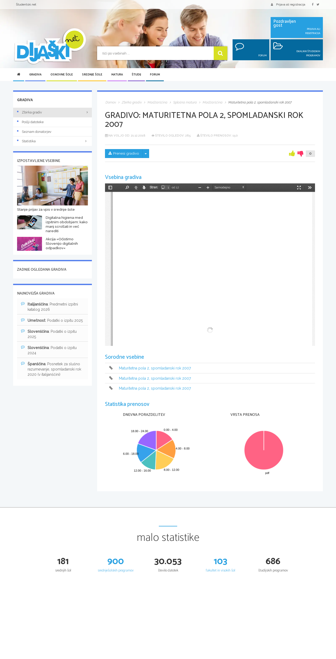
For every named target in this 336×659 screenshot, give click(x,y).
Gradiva (35, 74)
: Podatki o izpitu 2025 (52, 320)
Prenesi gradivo (123, 153)
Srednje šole (92, 74)
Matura (117, 74)
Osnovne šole (61, 74)
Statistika (52, 141)
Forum (155, 74)
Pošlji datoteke (30, 122)
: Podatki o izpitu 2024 (49, 350)
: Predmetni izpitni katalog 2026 (49, 307)
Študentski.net (26, 4)
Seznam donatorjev (34, 132)
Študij (136, 74)
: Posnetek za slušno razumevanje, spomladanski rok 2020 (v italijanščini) (51, 369)
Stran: (154, 187)
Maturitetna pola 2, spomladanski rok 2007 (155, 368)
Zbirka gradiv (29, 112)
